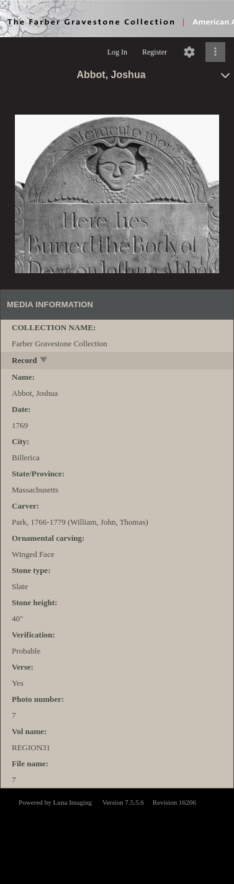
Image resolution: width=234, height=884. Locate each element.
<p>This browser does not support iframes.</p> (117, 835)
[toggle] (44, 360)
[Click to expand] (215, 52)
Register (154, 52)
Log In (117, 52)
